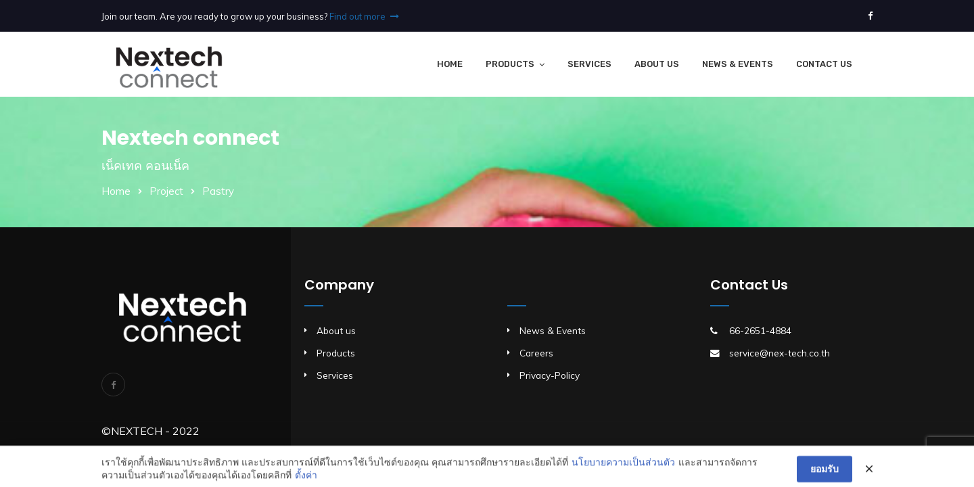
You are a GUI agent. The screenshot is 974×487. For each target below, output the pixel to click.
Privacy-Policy (549, 375)
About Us (656, 64)
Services (589, 64)
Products (510, 64)
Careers (536, 352)
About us (336, 330)
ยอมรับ (824, 473)
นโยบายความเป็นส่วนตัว (623, 467)
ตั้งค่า (306, 479)
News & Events (737, 64)
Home (450, 64)
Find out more (364, 16)
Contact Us (824, 64)
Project (166, 191)
